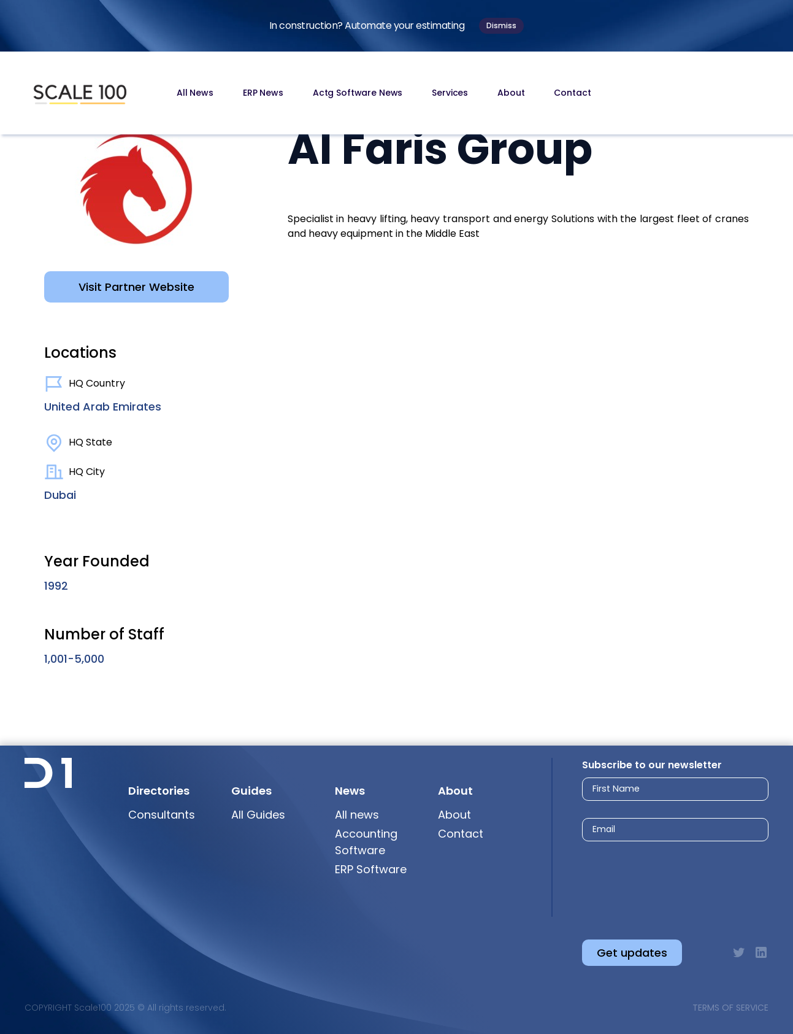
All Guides (258, 814)
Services (450, 93)
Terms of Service (730, 1007)
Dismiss (501, 25)
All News (195, 93)
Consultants (161, 814)
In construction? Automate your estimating (367, 25)
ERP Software (371, 869)
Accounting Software (366, 842)
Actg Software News (357, 93)
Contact (572, 93)
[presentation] (663, 879)
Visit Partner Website (136, 287)
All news (357, 814)
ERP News (263, 93)
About (510, 93)
